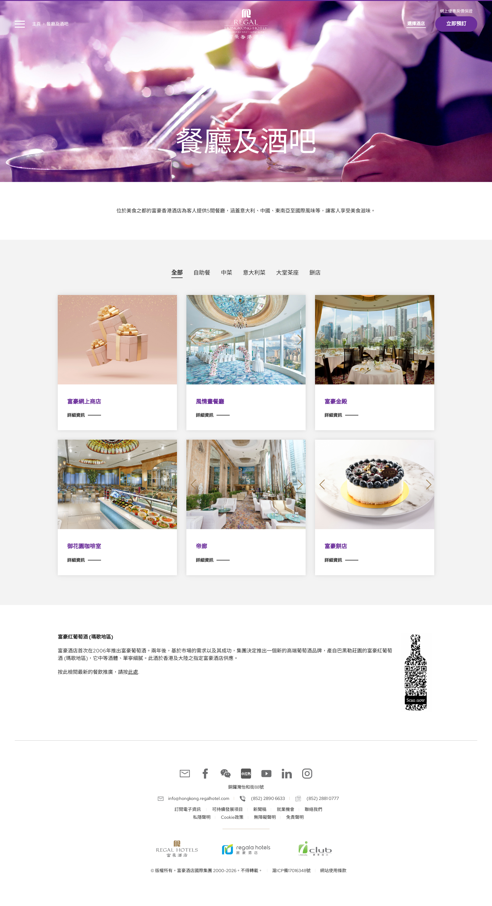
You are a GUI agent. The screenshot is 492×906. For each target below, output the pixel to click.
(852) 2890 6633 (267, 798)
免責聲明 (295, 817)
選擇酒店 (416, 23)
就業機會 (285, 809)
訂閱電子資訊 (188, 809)
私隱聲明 (202, 817)
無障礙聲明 (265, 817)
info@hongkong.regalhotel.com (198, 798)
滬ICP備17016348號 (291, 870)
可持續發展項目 (227, 809)
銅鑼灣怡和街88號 (246, 787)
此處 (133, 672)
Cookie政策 (232, 817)
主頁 (36, 24)
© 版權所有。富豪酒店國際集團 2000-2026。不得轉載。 (207, 870)
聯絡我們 (313, 809)
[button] (193, 339)
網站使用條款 (333, 870)
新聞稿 (259, 809)
